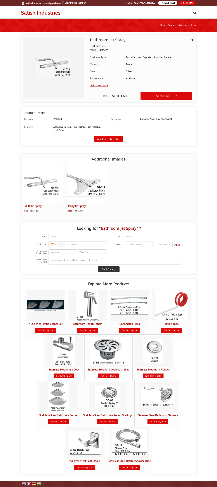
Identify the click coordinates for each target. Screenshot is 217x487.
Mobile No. (42, 244)
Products (172, 25)
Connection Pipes (129, 324)
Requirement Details (41, 261)
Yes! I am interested (108, 139)
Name (44, 236)
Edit (177, 245)
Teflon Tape (172, 324)
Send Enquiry (166, 96)
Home (163, 25)
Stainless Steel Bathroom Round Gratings (107, 415)
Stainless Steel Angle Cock (64, 369)
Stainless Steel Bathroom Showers (158, 415)
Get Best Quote (46, 330)
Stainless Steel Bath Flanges (153, 369)
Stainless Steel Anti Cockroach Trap (108, 369)
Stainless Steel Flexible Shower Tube (129, 461)
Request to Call (115, 96)
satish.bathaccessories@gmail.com (43, 3)
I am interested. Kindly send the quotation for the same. (115, 261)
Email (120, 236)
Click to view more (99, 85)
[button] (75, 2)
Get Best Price (99, 45)
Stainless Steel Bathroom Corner (58, 415)
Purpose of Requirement (41, 252)
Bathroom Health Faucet (87, 324)
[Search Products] (194, 12)
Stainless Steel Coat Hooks (84, 461)
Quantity (118, 244)
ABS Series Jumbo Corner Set (45, 324)
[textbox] (163, 244)
